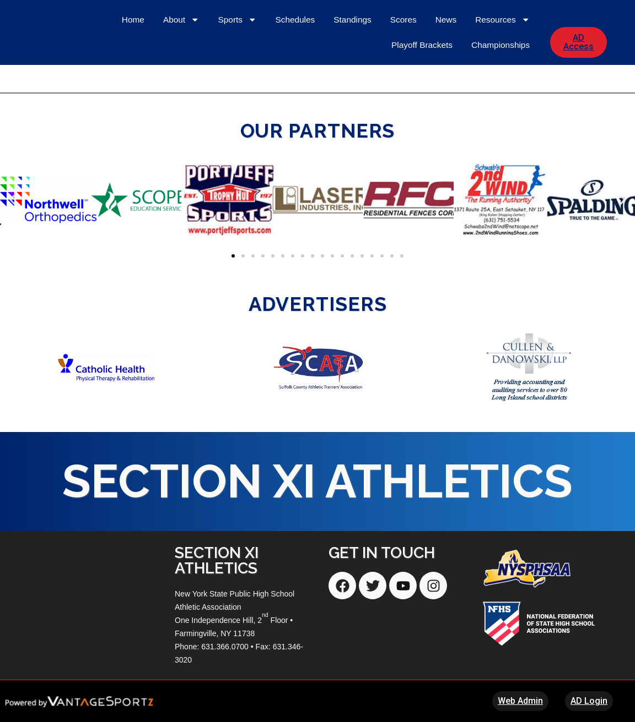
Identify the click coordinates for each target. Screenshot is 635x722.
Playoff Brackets (422, 82)
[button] (12, 199)
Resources (502, 57)
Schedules (295, 57)
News (445, 57)
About (181, 57)
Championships (500, 82)
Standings (352, 57)
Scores (403, 57)
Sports (237, 57)
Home (133, 57)
